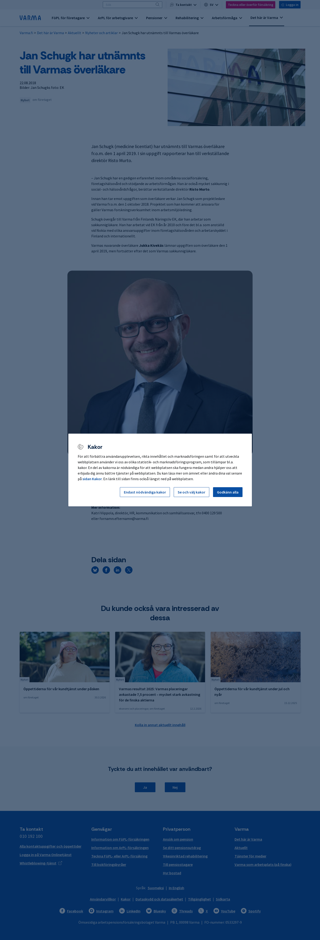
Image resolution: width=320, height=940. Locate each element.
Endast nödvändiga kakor (145, 492)
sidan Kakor (92, 478)
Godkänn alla (228, 492)
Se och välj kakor (191, 492)
